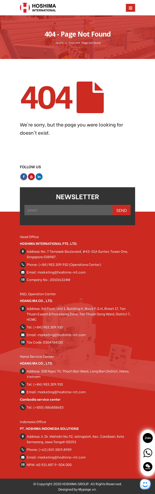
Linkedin (39, 176)
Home (59, 42)
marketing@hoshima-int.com (62, 271)
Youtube (31, 176)
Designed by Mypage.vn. (77, 489)
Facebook (23, 176)
